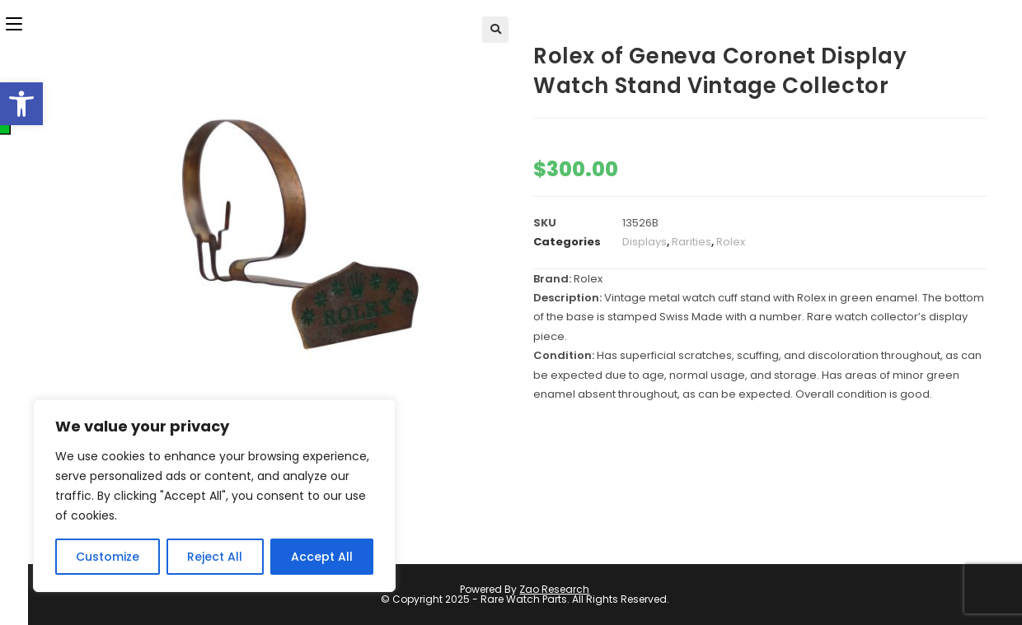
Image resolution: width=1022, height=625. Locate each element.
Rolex (730, 242)
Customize (107, 556)
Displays (644, 242)
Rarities (691, 242)
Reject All (214, 556)
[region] (214, 495)
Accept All (322, 556)
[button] (21, 103)
